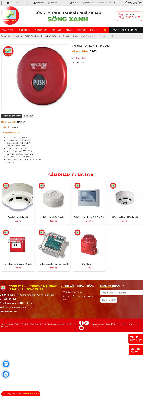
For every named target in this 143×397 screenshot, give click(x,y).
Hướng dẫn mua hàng (71, 291)
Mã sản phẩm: (79, 51)
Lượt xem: (76, 62)
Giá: (73, 58)
